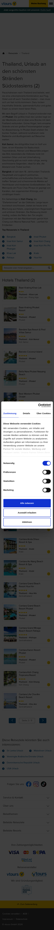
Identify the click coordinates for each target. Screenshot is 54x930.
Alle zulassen (27, 503)
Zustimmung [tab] (9, 413)
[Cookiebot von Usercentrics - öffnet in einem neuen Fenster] (38, 405)
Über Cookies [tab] (44, 413)
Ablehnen (27, 522)
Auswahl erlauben (27, 512)
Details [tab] (26, 413)
